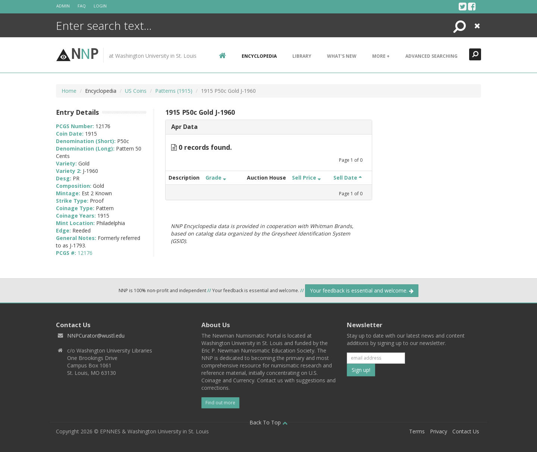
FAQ (82, 6)
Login (100, 6)
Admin (63, 6)
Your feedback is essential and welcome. (362, 290)
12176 (85, 252)
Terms (417, 431)
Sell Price (306, 177)
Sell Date (347, 177)
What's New (342, 56)
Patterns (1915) (173, 90)
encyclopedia (259, 56)
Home (69, 90)
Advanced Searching (431, 56)
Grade (215, 177)
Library (301, 56)
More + (381, 56)
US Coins (136, 90)
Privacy (438, 431)
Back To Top (268, 422)
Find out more (220, 402)
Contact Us (465, 431)
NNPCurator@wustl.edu (96, 335)
